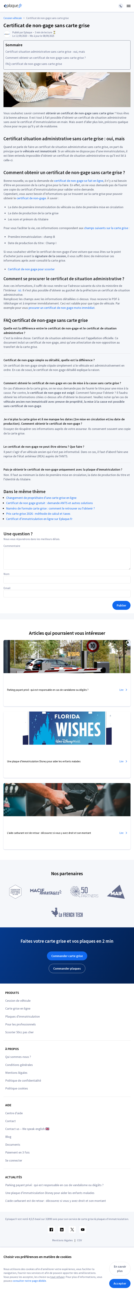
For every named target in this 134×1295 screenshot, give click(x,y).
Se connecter (13, 1160)
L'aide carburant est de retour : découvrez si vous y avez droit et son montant (55, 1201)
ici (19, 290)
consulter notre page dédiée (29, 1280)
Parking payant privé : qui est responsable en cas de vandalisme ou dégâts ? (54, 1185)
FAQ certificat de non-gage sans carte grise (33, 64)
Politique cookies (16, 1088)
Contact (10, 1121)
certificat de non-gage (31, 198)
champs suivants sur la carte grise (106, 228)
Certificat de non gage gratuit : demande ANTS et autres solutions (49, 503)
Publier (121, 605)
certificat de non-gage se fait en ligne (78, 181)
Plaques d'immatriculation (22, 1016)
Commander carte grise (67, 956)
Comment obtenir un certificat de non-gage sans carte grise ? (45, 58)
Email (6, 588)
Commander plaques (67, 968)
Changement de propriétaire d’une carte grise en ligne (41, 498)
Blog (8, 1137)
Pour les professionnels (20, 1024)
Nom (6, 574)
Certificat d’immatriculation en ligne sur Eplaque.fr (39, 519)
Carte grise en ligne (17, 1008)
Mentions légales (16, 1073)
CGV (79, 1240)
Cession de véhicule (18, 1001)
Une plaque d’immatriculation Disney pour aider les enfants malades (49, 1193)
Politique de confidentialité (23, 1080)
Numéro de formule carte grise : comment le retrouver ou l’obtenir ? (50, 508)
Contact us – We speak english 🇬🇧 (27, 1129)
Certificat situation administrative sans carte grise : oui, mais (45, 52)
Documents (12, 1145)
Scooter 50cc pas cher (19, 1032)
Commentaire (11, 546)
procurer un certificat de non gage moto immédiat (62, 308)
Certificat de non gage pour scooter (31, 269)
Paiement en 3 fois (17, 1152)
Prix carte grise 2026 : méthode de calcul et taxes (38, 514)
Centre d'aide (14, 1113)
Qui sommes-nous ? (18, 1057)
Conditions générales (19, 1065)
